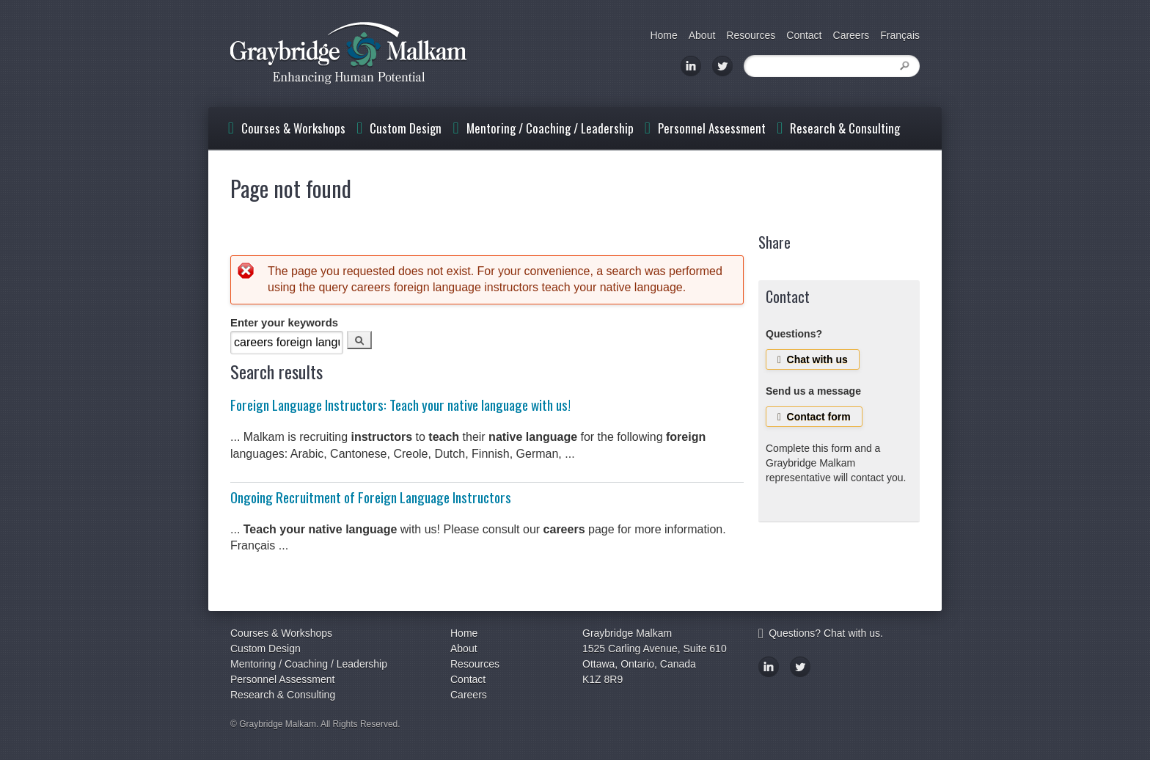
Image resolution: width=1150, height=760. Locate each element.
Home (663, 35)
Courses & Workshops (293, 128)
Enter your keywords (284, 323)
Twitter (722, 66)
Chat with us (812, 359)
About (702, 35)
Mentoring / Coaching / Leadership (550, 128)
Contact (803, 35)
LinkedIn (691, 66)
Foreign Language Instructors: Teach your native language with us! (400, 404)
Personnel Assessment (712, 128)
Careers (851, 35)
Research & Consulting (845, 128)
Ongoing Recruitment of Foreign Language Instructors (370, 497)
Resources (750, 35)
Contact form (814, 417)
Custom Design (406, 128)
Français (900, 35)
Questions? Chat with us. (820, 633)
